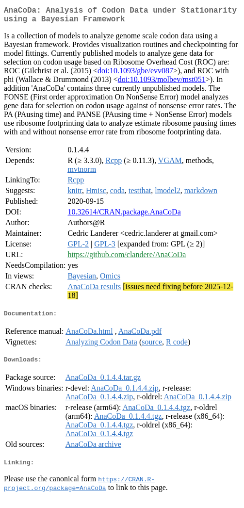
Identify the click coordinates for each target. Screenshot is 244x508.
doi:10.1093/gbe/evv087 (135, 74)
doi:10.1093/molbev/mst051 (162, 83)
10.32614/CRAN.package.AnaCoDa (123, 216)
